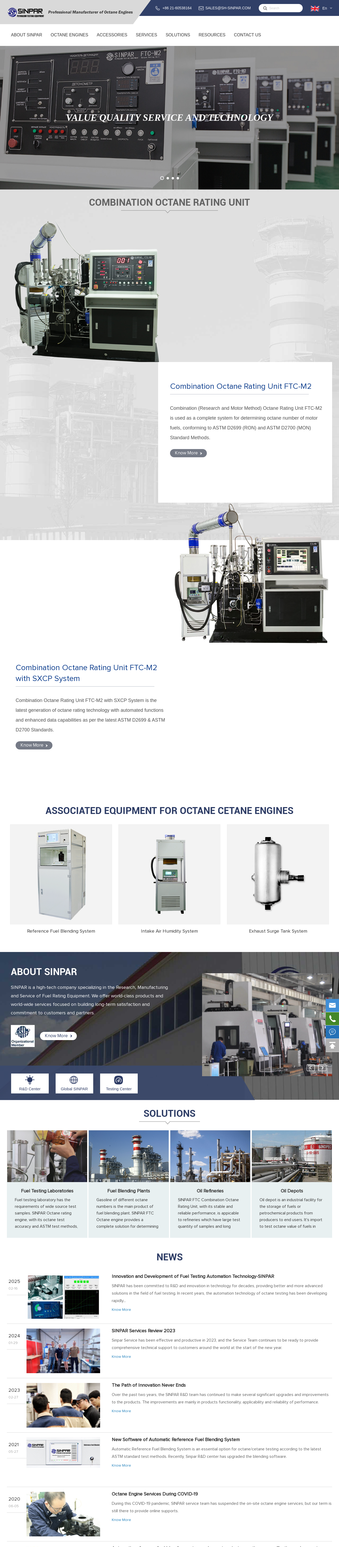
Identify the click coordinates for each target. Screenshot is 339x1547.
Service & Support (183, 1457)
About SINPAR (26, 39)
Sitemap (291, 1540)
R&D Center (30, 807)
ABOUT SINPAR (44, 690)
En (324, 8)
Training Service (181, 1464)
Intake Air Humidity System (169, 650)
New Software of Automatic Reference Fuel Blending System (176, 1158)
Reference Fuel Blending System (61, 650)
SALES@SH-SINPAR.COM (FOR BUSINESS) (287, 1467)
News (170, 975)
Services (147, 39)
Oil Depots (292, 909)
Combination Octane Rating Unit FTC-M (106, 1457)
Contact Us (247, 39)
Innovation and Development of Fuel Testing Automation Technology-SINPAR (193, 995)
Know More (199, 325)
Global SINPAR (74, 807)
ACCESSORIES (112, 39)
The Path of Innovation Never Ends (149, 1104)
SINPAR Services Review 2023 (143, 1049)
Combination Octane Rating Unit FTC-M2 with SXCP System (81, 394)
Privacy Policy (317, 1540)
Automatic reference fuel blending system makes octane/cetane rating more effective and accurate (216, 1267)
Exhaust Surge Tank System (278, 650)
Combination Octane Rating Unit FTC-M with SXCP (116, 1464)
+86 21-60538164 (176, 8)
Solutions (177, 39)
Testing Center (119, 807)
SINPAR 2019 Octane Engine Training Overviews (161, 1321)
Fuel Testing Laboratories (47, 909)
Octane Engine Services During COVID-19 (155, 1212)
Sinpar (49, 1540)
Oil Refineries (210, 909)
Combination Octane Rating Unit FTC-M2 (247, 254)
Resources (212, 39)
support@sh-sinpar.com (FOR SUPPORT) (290, 1481)
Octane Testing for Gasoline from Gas (151, 1376)
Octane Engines (69, 39)
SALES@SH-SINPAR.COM (228, 8)
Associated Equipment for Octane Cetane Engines (169, 529)
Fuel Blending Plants (128, 909)
